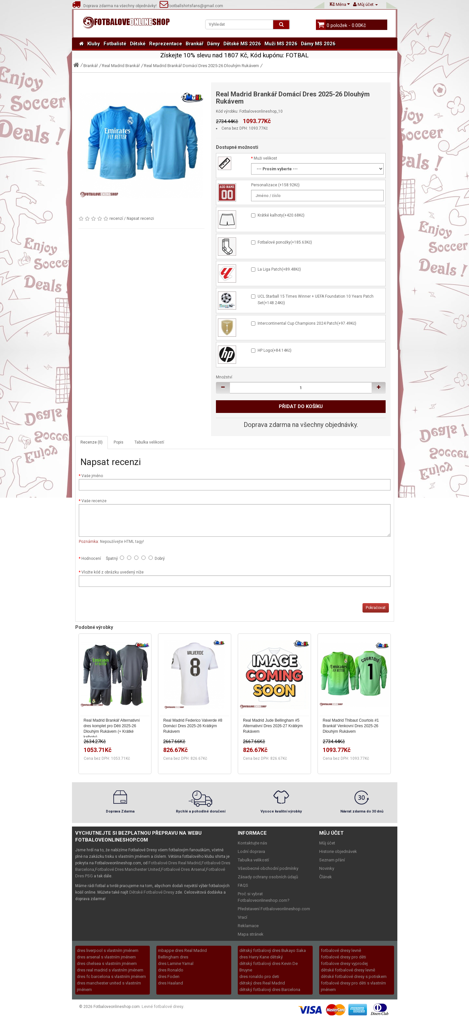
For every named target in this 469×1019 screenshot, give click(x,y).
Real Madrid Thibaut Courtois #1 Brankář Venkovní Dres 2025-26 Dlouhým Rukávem (351, 726)
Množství (224, 377)
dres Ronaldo (170, 970)
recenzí (116, 218)
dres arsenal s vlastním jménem (106, 957)
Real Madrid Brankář (121, 65)
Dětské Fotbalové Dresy (151, 892)
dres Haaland (170, 983)
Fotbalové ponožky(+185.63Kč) (285, 242)
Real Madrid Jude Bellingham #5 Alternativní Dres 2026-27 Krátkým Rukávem (273, 726)
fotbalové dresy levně (341, 950)
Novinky (326, 868)
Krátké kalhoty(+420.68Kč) (281, 215)
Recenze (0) (91, 442)
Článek (325, 876)
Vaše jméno (92, 476)
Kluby (93, 44)
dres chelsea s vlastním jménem (107, 963)
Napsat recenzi (140, 218)
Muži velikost (265, 158)
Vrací (242, 917)
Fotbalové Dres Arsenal (183, 869)
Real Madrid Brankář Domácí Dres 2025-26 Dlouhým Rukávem (201, 65)
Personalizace (264, 185)
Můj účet (327, 843)
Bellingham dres (173, 957)
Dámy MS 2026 (318, 44)
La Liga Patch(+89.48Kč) (279, 269)
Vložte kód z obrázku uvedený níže (112, 572)
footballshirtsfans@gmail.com (191, 6)
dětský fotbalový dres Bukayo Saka (272, 950)
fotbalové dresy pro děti (343, 957)
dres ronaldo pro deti (259, 976)
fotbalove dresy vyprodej (344, 963)
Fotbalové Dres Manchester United (127, 869)
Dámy (213, 44)
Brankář (195, 44)
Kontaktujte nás (252, 843)
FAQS (243, 885)
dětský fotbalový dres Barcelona (269, 989)
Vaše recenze (94, 501)
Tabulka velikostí (149, 442)
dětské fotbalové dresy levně (348, 970)
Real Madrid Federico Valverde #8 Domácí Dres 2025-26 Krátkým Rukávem (192, 726)
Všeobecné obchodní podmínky (268, 868)
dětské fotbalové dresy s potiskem (354, 976)
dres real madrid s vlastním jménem (110, 970)
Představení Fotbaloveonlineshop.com (274, 908)
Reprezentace (165, 44)
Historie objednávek (338, 851)
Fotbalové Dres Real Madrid (175, 862)
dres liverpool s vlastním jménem (107, 950)
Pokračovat (376, 607)
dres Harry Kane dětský (261, 957)
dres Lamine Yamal (175, 963)
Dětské (138, 44)
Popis (118, 442)
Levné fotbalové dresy (162, 1006)
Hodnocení (91, 558)
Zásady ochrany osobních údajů (268, 876)
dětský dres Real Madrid (262, 983)
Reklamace (248, 925)
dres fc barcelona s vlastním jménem (111, 976)
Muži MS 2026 (280, 44)
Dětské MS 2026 (242, 44)
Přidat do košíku (301, 406)
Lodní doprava (251, 851)
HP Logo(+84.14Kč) (274, 350)
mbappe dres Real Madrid (182, 950)
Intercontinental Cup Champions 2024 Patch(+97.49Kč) (307, 323)
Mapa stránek (250, 934)
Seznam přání (332, 859)
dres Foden (168, 976)
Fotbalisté (115, 44)
